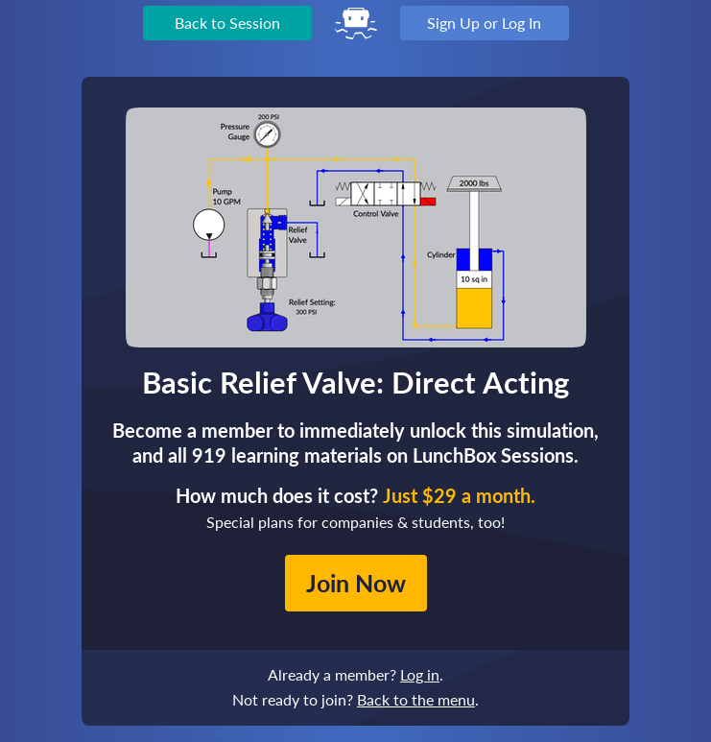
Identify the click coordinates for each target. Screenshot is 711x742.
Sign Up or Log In (484, 22)
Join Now (356, 582)
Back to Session (227, 22)
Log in (419, 674)
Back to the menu (416, 699)
